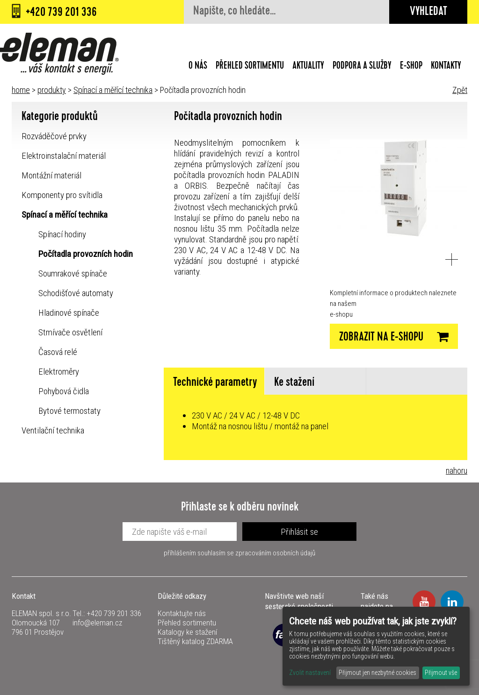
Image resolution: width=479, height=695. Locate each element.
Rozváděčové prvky (54, 136)
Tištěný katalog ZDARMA (195, 641)
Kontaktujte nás (182, 613)
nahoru (456, 470)
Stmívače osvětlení (70, 332)
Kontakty (446, 67)
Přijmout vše (441, 672)
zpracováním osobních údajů (275, 553)
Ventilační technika (53, 430)
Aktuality (308, 67)
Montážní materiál (51, 175)
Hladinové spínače (68, 312)
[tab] (214, 381)
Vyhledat (428, 12)
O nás (198, 67)
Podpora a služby (362, 67)
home (21, 90)
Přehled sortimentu (250, 67)
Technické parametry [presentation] (215, 383)
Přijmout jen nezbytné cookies (377, 672)
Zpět (459, 90)
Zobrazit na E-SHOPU (394, 337)
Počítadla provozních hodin (85, 253)
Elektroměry (58, 371)
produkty (51, 90)
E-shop (411, 67)
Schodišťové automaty (75, 293)
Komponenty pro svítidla (62, 195)
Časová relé (57, 352)
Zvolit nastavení (310, 672)
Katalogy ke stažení (187, 632)
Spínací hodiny (62, 234)
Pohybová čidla (63, 391)
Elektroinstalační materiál (64, 155)
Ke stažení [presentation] (294, 383)
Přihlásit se (299, 531)
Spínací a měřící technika (112, 90)
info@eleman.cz (97, 622)
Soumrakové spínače (72, 273)
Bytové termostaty (69, 410)
